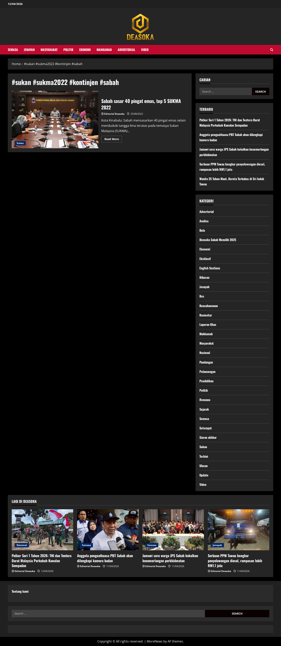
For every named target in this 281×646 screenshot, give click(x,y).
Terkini (203, 456)
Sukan (20, 143)
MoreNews (155, 641)
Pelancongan (207, 371)
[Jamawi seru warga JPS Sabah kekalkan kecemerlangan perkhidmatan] (173, 529)
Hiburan (204, 277)
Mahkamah (104, 49)
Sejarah (204, 409)
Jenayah (29, 49)
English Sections (209, 268)
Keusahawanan (208, 305)
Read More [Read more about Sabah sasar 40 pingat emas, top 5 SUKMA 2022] (113, 139)
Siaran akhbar (208, 437)
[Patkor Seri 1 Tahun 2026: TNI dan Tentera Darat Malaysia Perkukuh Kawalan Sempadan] (42, 529)
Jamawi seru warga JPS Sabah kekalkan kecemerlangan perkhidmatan (170, 558)
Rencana (204, 399)
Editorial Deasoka (114, 113)
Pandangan (206, 362)
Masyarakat (49, 49)
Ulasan (203, 465)
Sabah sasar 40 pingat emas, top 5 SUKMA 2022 (55, 119)
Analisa (203, 221)
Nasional (204, 352)
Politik (68, 49)
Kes (201, 296)
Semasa (13, 49)
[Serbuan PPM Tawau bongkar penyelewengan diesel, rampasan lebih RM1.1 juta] (238, 529)
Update (203, 475)
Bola (202, 230)
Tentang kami (20, 591)
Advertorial (126, 49)
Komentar (205, 315)
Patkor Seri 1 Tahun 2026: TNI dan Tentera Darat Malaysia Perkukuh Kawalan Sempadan (41, 560)
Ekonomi (85, 49)
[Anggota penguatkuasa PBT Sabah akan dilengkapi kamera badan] (108, 529)
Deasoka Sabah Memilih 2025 (217, 239)
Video (145, 49)
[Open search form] (271, 50)
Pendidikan (206, 381)
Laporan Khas (207, 324)
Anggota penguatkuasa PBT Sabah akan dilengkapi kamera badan (105, 558)
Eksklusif (205, 258)
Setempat (205, 428)
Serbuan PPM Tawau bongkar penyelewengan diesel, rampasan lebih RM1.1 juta (235, 560)
